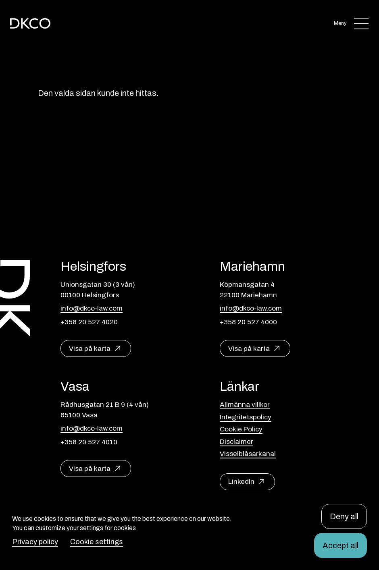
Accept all (340, 545)
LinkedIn (241, 481)
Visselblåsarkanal (248, 454)
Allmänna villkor (245, 404)
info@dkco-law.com (91, 308)
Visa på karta (89, 348)
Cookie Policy (241, 429)
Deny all (344, 516)
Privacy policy (35, 542)
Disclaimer (236, 442)
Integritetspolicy (245, 417)
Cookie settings (96, 542)
